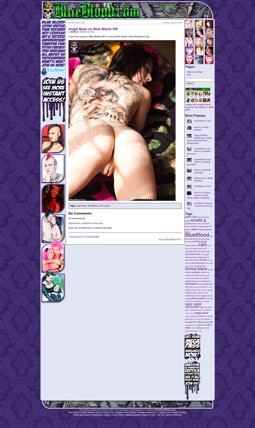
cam (203, 244)
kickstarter (191, 283)
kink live (200, 284)
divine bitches (194, 260)
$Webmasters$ (132, 415)
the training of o (206, 319)
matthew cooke (202, 293)
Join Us (160, 415)
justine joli (189, 281)
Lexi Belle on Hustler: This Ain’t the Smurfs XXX (200, 206)
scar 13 (200, 310)
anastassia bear (190, 224)
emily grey (209, 263)
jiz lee (201, 278)
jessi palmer (195, 278)
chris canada (193, 249)
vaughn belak (201, 325)
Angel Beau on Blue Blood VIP (93, 29)
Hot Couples (116, 412)
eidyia (193, 263)
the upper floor (191, 322)
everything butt (199, 266)
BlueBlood (93, 206)
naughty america (206, 296)
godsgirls (196, 272)
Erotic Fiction (118, 415)
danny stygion (204, 254)
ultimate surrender (205, 322)
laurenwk (196, 287)
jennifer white (199, 275)
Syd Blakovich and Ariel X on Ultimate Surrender (199, 151)
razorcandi (192, 306)
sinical (192, 313)
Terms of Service (173, 415)
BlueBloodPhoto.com (165, 410)
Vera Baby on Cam (202, 121)
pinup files (196, 301)
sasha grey (193, 310)
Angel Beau (74, 36)
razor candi (193, 304)
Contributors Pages (101, 415)
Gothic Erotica (87, 412)
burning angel (200, 241)
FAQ (189, 75)
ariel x (195, 229)
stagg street (201, 312)
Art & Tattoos (130, 412)
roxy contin (207, 307)
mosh (198, 296)
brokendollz (189, 242)
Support (145, 415)
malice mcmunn (202, 290)
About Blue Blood (82, 415)
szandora (210, 316)
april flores (194, 226)
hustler (192, 275)
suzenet (193, 316)
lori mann (209, 287)
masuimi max (190, 293)
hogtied (203, 272)
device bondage (197, 257)
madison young (190, 290)
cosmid (200, 249)
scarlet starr (207, 310)
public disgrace (205, 301)
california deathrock (191, 245)
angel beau (81, 206)
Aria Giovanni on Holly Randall (84, 237)
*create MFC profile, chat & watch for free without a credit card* (199, 106)
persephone (189, 301)
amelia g (198, 220)
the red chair (196, 319)
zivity (200, 331)
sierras (187, 313)
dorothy (203, 260)
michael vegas (190, 296)
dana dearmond (192, 254)
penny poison (198, 298)
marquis (210, 290)
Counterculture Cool (147, 412)
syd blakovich (201, 316)
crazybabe (189, 251)
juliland (206, 278)
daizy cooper (206, 251)
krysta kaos (208, 284)
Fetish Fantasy (179, 412)
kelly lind (198, 281)
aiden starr (191, 216)
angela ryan (200, 224)
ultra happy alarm (190, 325)
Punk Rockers (102, 412)
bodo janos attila (195, 239)
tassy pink (188, 319)
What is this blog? (195, 72)
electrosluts (200, 263)
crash (205, 249)
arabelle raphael (203, 226)
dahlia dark (197, 251)
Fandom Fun (164, 412)
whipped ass (200, 328)
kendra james (206, 281)
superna (187, 316)
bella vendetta (205, 229)
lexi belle (202, 287)
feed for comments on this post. (86, 223)
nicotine (188, 298)
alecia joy (201, 217)
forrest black (196, 268)
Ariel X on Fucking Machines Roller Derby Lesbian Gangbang (198, 195)
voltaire (193, 328)
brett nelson (104, 206)
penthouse (209, 298)
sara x (187, 310)
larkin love (188, 287)
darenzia (188, 257)
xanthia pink (194, 331)
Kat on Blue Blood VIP (169, 239)
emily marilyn (189, 266)
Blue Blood (74, 412)
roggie (202, 307)
